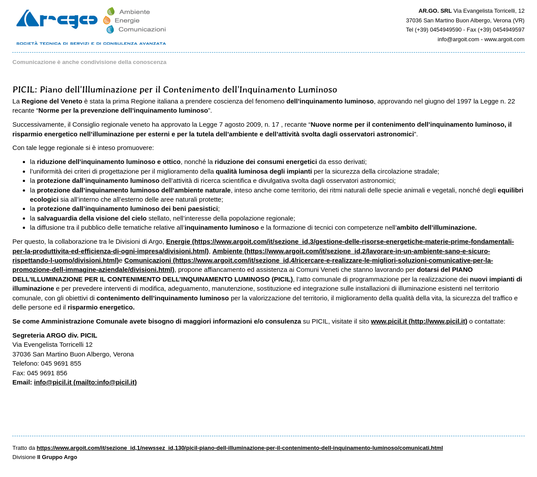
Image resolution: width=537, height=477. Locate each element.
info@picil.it (53, 382)
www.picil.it (389, 321)
